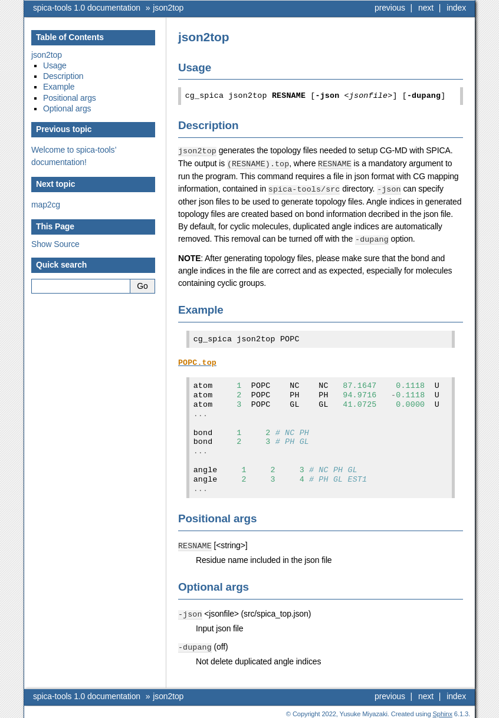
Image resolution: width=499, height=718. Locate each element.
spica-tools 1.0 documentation (86, 7)
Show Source (55, 244)
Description (63, 76)
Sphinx (442, 709)
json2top (168, 7)
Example (59, 86)
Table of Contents (70, 37)
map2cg (45, 204)
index (456, 7)
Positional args (69, 98)
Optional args (67, 108)
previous (390, 7)
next (426, 7)
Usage (55, 65)
